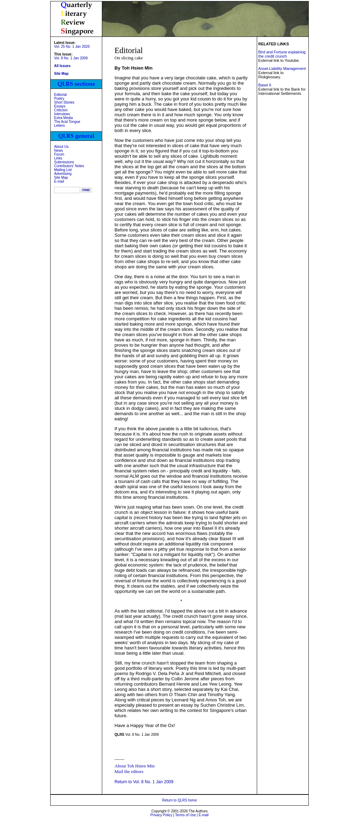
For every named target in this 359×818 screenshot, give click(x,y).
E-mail (59, 181)
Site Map (61, 177)
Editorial (60, 95)
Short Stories (64, 102)
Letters (59, 125)
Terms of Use (185, 815)
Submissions (64, 162)
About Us (61, 147)
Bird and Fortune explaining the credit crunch (282, 54)
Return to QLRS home (179, 800)
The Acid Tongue (67, 122)
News (58, 150)
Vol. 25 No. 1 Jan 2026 (72, 46)
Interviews (62, 114)
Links (58, 158)
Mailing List (63, 170)
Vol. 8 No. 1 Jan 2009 (71, 58)
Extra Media (63, 118)
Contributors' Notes (69, 166)
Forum (59, 154)
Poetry (59, 98)
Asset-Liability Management (282, 68)
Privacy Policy (161, 815)
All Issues (62, 66)
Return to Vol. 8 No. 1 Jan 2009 (144, 781)
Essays (59, 106)
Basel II (264, 85)
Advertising (62, 174)
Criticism (60, 110)
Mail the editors (129, 771)
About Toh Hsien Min (135, 765)
